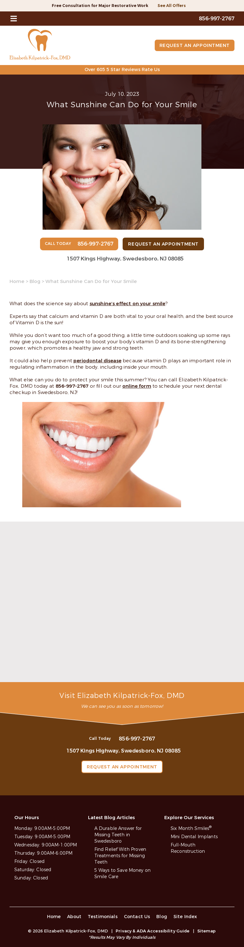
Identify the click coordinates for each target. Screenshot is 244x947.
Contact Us (137, 917)
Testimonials (103, 917)
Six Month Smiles (191, 828)
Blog (35, 281)
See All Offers (172, 5)
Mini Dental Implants (194, 837)
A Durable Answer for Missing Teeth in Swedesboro (118, 834)
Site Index (185, 917)
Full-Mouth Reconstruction (188, 848)
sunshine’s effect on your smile (128, 303)
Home (17, 281)
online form (136, 386)
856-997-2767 (72, 386)
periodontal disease (97, 361)
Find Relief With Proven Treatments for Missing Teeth (120, 855)
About (74, 917)
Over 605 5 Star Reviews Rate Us (122, 70)
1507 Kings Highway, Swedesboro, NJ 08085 (125, 258)
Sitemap (206, 931)
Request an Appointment (194, 46)
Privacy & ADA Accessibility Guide (152, 931)
